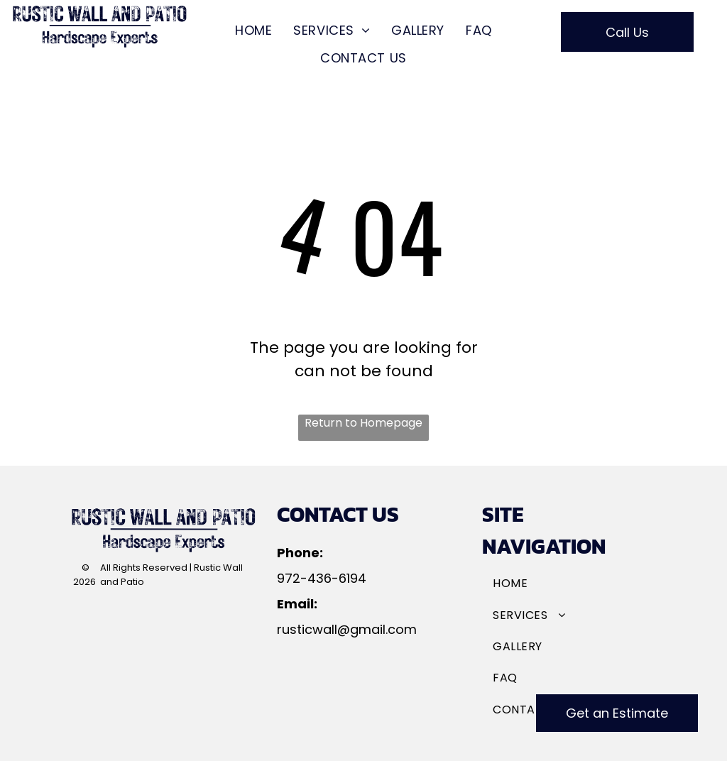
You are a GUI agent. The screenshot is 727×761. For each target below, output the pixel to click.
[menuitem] (253, 30)
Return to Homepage (363, 423)
